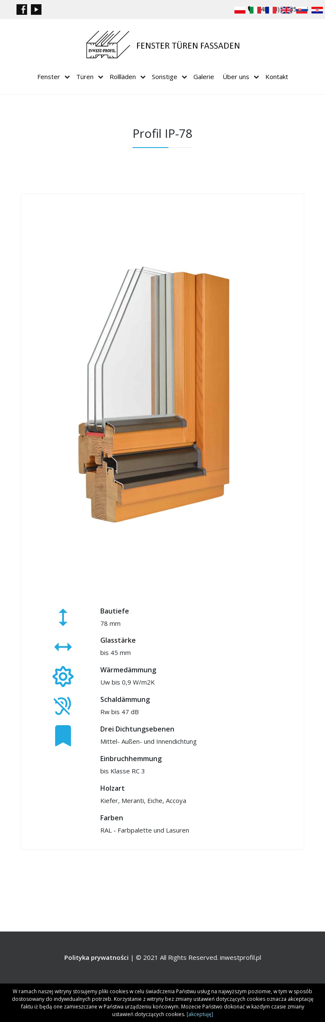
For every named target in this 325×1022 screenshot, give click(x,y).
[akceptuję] (200, 1014)
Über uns (236, 76)
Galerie (203, 76)
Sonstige (164, 76)
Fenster (48, 76)
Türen (85, 76)
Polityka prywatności (96, 957)
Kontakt (276, 76)
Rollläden (123, 76)
